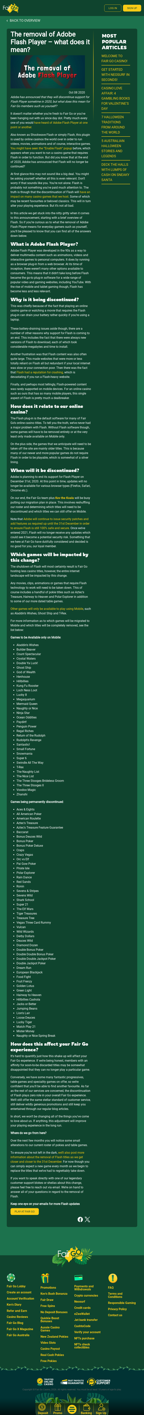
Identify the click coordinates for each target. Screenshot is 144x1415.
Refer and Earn (17, 1311)
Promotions (48, 1287)
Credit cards (82, 1308)
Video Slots (48, 1342)
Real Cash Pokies (52, 1355)
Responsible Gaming (122, 1303)
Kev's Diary (14, 1304)
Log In (113, 8)
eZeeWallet (82, 1314)
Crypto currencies (86, 1295)
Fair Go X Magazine (20, 1329)
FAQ (111, 1287)
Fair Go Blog (15, 1323)
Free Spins (47, 1306)
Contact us (115, 1315)
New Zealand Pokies (54, 1336)
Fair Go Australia (18, 1335)
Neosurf (79, 1301)
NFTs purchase (84, 1338)
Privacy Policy (117, 1309)
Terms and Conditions (115, 1295)
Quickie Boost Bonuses (49, 1319)
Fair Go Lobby (16, 1286)
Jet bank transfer (86, 1320)
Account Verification (20, 1298)
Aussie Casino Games (50, 1329)
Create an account (19, 1292)
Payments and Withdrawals (84, 1288)
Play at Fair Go (25, 1211)
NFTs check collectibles (82, 1346)
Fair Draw (46, 1300)
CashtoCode (82, 1326)
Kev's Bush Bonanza (54, 1293)
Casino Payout (50, 1349)
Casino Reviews (17, 1317)
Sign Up (132, 8)
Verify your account (87, 1332)
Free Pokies (48, 1361)
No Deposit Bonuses (54, 1312)
